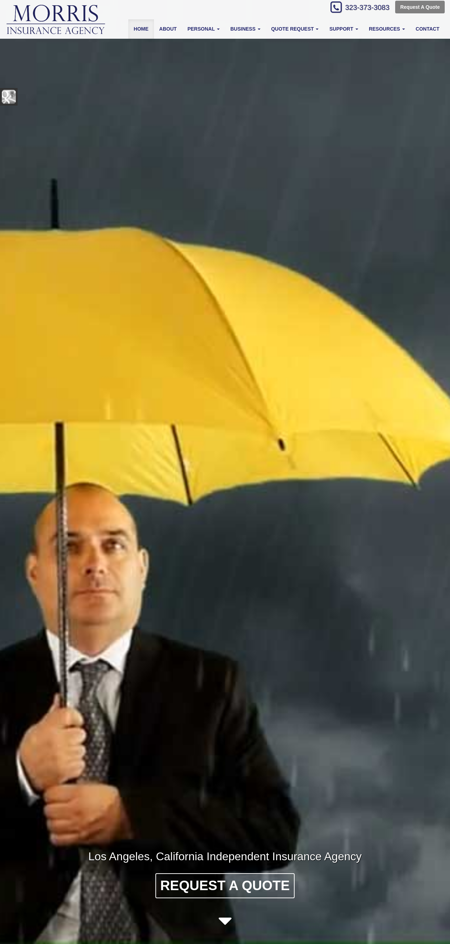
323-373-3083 (364, 8)
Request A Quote (420, 8)
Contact (427, 29)
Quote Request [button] (295, 29)
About (168, 29)
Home (141, 29)
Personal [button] (203, 29)
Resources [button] (387, 29)
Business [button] (245, 29)
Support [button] (343, 29)
